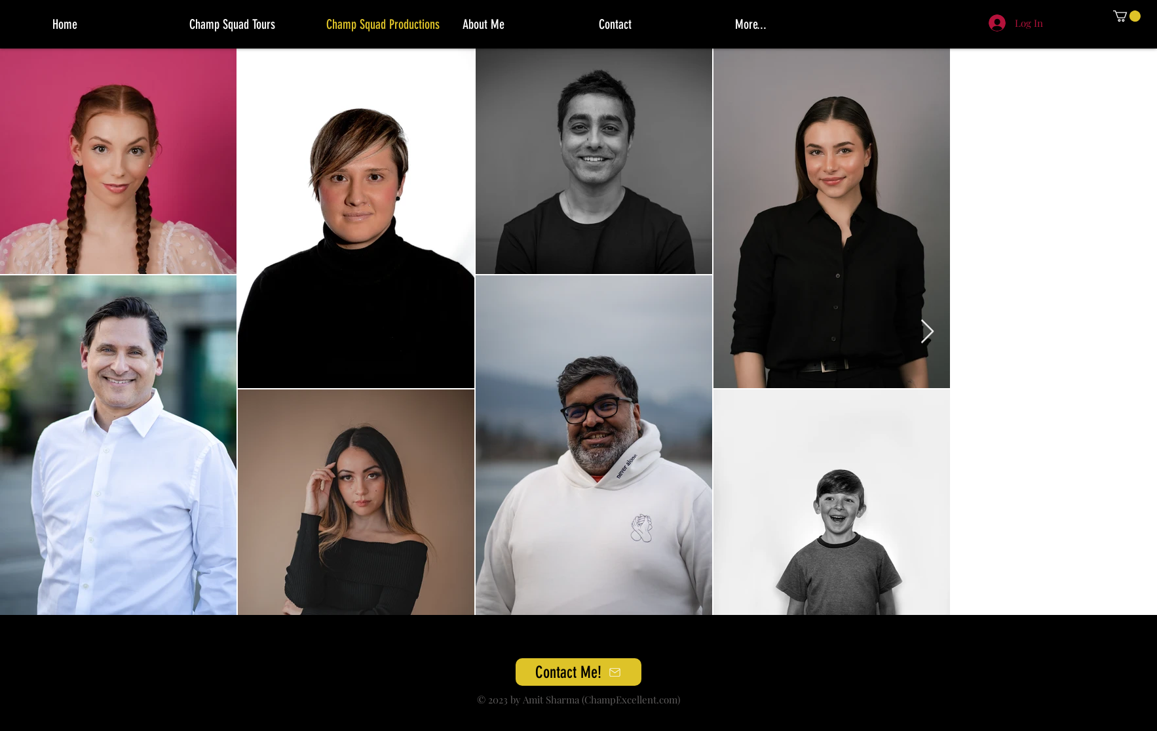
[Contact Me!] (578, 672)
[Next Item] (927, 332)
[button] (1127, 16)
